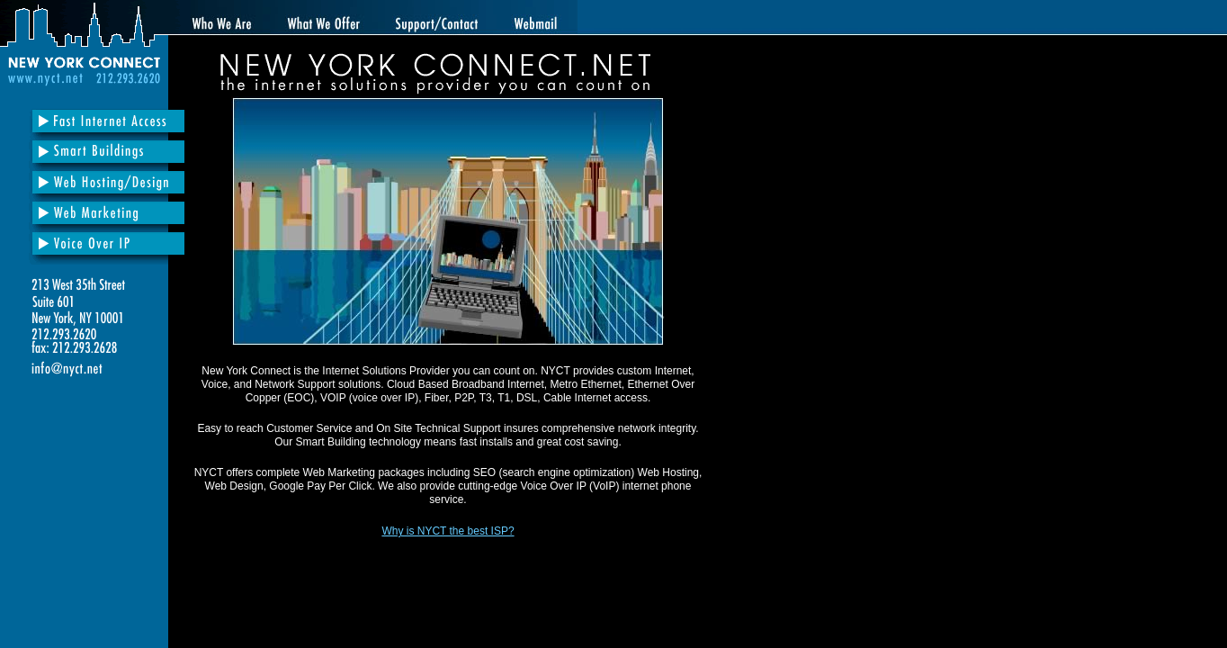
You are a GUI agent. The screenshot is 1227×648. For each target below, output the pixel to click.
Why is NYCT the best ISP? (447, 531)
